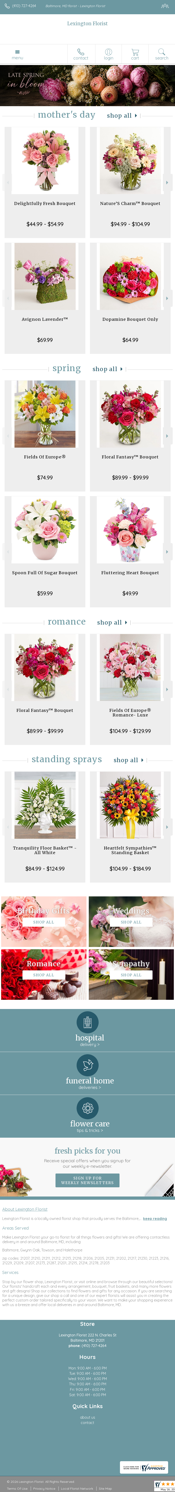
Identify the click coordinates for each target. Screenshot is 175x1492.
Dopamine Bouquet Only (130, 319)
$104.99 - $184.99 (130, 868)
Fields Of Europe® (45, 457)
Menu (17, 57)
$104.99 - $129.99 (130, 731)
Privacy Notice (44, 1488)
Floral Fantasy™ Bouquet (130, 457)
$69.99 (45, 339)
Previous (7, 182)
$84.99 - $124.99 (45, 868)
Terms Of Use (17, 1488)
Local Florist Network (77, 1488)
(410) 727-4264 (24, 5)
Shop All (119, 115)
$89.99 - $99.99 (130, 477)
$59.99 (45, 593)
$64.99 (130, 339)
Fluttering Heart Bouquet (130, 572)
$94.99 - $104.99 (130, 224)
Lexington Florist (87, 23)
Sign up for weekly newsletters (87, 1180)
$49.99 (130, 593)
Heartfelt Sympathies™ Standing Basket (130, 850)
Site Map (105, 1488)
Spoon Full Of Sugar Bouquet (45, 572)
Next (168, 182)
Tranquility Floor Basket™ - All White (45, 850)
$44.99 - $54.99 (45, 224)
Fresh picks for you (87, 1157)
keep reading (155, 1218)
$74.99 (45, 477)
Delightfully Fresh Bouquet (45, 203)
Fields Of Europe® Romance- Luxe (130, 713)
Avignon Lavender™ (45, 319)
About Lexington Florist (24, 1209)
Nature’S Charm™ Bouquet (130, 203)
